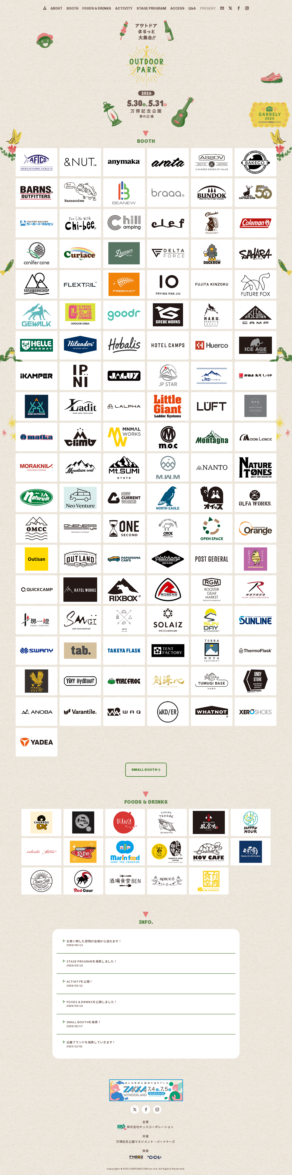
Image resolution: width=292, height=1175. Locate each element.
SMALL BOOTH (146, 770)
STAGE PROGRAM (151, 8)
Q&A (192, 8)
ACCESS (177, 8)
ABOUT (56, 8)
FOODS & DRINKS (96, 8)
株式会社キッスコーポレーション (145, 1127)
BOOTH (72, 8)
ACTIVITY (123, 8)
